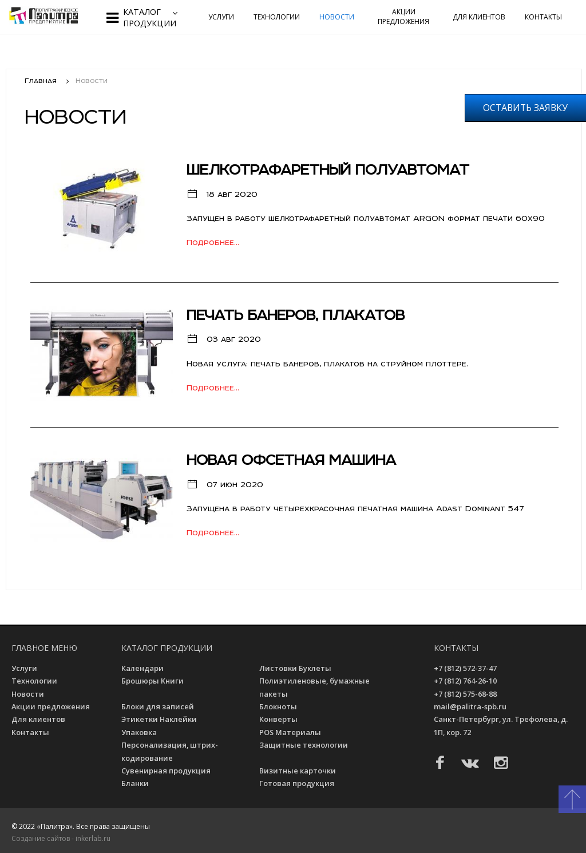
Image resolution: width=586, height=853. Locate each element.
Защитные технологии (305, 745)
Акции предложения (403, 16)
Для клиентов (479, 17)
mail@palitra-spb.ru (470, 706)
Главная (41, 80)
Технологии (277, 17)
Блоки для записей (159, 706)
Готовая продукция (297, 783)
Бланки (136, 783)
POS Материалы (291, 732)
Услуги (221, 17)
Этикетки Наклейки (160, 719)
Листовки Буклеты (296, 668)
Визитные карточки (299, 770)
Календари (144, 668)
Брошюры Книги (153, 681)
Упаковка (140, 732)
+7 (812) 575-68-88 (465, 694)
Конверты (279, 719)
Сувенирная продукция (167, 770)
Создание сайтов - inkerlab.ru (60, 838)
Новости (336, 17)
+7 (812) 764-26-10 (465, 681)
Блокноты (279, 706)
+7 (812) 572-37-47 (465, 668)
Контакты (543, 17)
